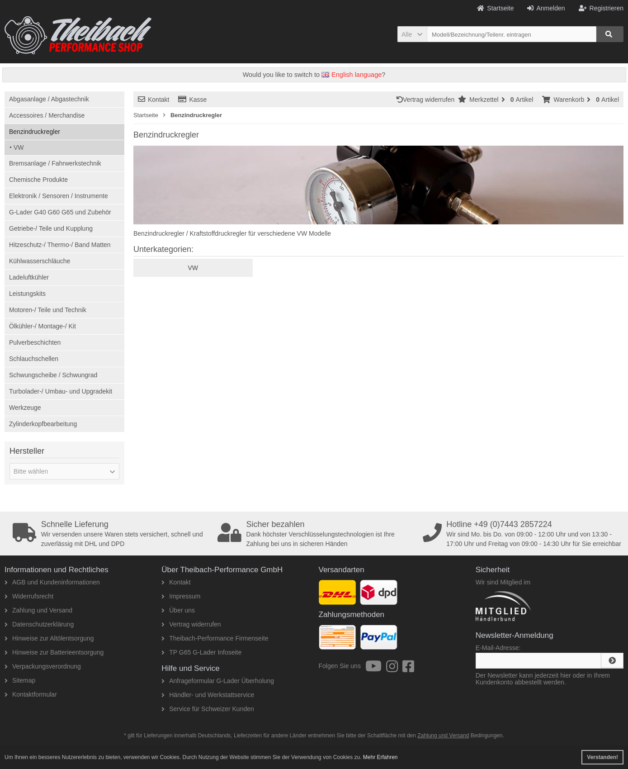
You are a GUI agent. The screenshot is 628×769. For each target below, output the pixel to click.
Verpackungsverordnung (43, 666)
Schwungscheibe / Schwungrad (53, 375)
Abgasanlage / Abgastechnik (49, 99)
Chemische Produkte (38, 179)
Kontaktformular (31, 694)
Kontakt (153, 99)
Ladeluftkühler (29, 277)
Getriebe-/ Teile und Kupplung (51, 228)
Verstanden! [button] (602, 757)
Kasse (192, 99)
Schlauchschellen (33, 358)
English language (351, 74)
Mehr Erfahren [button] (380, 757)
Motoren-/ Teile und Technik (47, 309)
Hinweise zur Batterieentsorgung (54, 652)
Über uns (178, 610)
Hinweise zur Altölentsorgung (49, 638)
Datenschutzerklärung (39, 624)
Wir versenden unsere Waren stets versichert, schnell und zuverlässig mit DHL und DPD (112, 533)
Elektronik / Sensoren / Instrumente (58, 195)
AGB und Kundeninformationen (52, 582)
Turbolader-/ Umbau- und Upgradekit (60, 391)
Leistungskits (27, 293)
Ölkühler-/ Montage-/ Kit (42, 326)
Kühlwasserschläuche (39, 261)
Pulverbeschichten (35, 342)
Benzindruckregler (34, 131)
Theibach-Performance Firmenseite (214, 638)
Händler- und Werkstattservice (207, 694)
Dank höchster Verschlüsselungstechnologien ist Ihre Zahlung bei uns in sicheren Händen (316, 533)
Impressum (180, 596)
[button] (412, 34)
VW (19, 147)
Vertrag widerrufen (427, 99)
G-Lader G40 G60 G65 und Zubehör (60, 212)
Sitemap (20, 680)
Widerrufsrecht (29, 596)
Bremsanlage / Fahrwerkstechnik (55, 163)
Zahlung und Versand (38, 610)
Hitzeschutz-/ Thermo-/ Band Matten (60, 244)
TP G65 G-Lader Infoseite (201, 652)
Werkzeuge (25, 407)
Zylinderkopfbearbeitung (43, 423)
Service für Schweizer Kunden (207, 708)
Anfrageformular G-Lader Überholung (217, 680)
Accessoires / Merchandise (47, 115)
